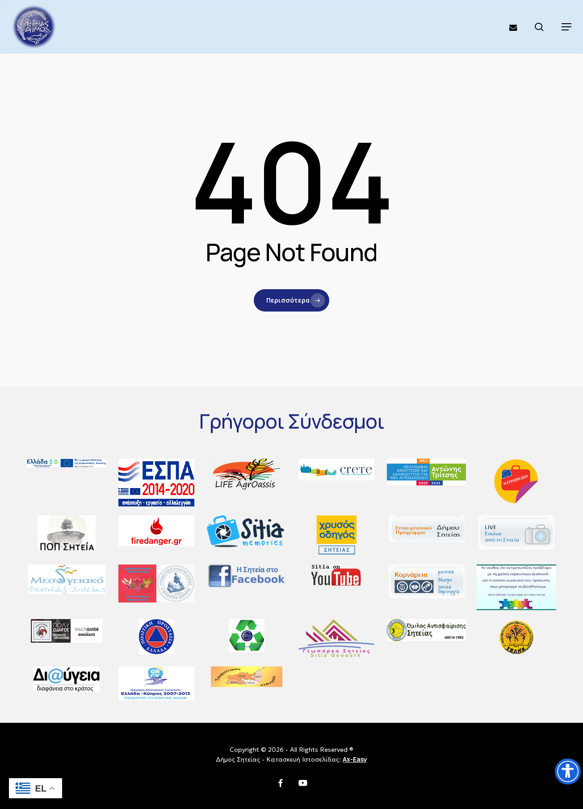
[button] (566, 26)
